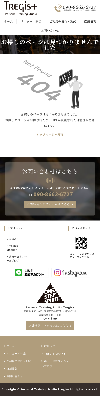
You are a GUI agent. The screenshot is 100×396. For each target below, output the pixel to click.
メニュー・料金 (31, 21)
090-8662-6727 (53, 194)
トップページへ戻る (50, 135)
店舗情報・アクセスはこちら (48, 325)
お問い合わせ (50, 30)
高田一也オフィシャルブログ (18, 258)
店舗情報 (90, 21)
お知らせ (14, 239)
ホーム (8, 21)
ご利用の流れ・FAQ (62, 21)
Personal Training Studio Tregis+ (44, 389)
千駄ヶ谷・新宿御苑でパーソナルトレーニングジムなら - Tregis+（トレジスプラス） (25, 8)
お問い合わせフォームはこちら (48, 204)
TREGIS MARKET (12, 247)
